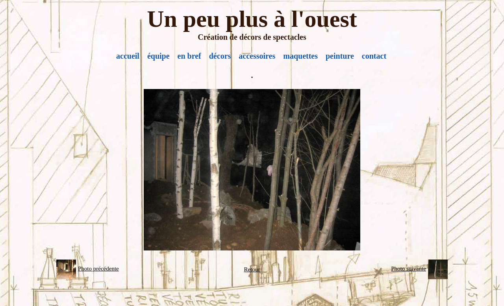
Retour (252, 269)
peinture (340, 56)
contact (374, 56)
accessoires (257, 56)
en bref (189, 56)
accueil (127, 56)
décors (220, 56)
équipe (158, 56)
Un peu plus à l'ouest (252, 19)
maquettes (300, 56)
